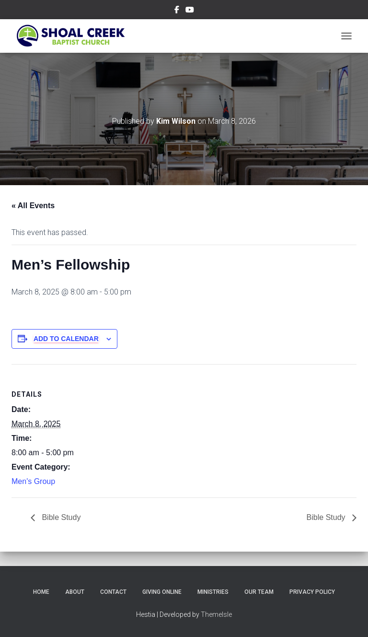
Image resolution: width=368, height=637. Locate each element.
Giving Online (162, 592)
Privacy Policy (312, 592)
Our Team (259, 592)
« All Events (33, 205)
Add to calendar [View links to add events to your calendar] (66, 338)
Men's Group (33, 481)
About (74, 592)
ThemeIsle (216, 614)
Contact (113, 592)
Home (41, 592)
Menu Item (176, 11)
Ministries (213, 592)
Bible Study (60, 517)
